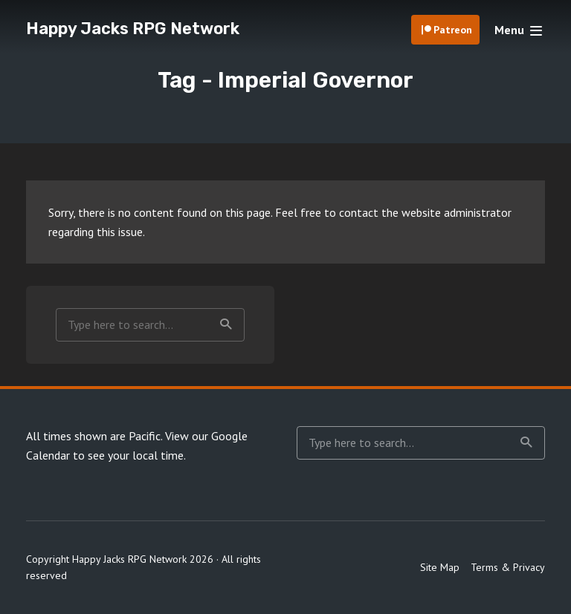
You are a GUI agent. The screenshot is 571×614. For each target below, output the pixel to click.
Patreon (452, 29)
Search (226, 324)
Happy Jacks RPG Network (132, 29)
